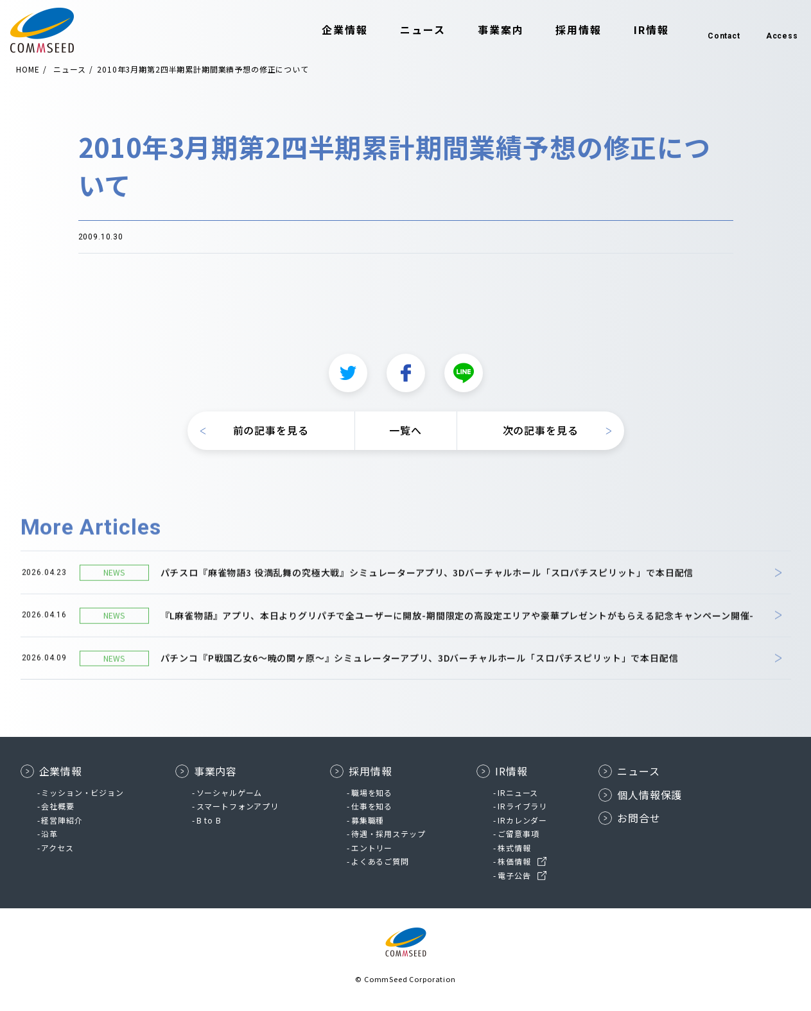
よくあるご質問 (380, 861)
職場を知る (371, 792)
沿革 (49, 833)
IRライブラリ (522, 805)
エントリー (371, 847)
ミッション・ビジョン (82, 792)
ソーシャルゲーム (229, 792)
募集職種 (367, 820)
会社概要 (57, 805)
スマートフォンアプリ (237, 805)
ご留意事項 (518, 833)
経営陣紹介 (61, 820)
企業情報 (323, 31)
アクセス (57, 847)
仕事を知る (371, 805)
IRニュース (518, 792)
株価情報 (514, 861)
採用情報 (557, 31)
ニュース (400, 31)
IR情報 (629, 31)
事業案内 (478, 31)
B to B (209, 820)
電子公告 (514, 875)
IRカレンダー (522, 820)
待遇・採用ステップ (388, 833)
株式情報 (514, 847)
